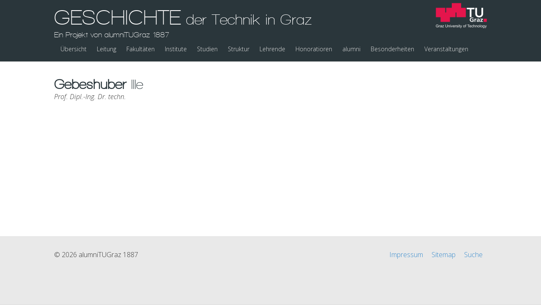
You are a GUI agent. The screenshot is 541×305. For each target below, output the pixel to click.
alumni (351, 49)
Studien (207, 49)
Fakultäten (140, 49)
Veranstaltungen (446, 49)
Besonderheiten (392, 49)
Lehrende (272, 49)
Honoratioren (313, 49)
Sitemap (444, 254)
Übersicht (73, 49)
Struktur (238, 49)
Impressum (406, 254)
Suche (473, 254)
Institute (176, 49)
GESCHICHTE (183, 22)
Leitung (106, 49)
